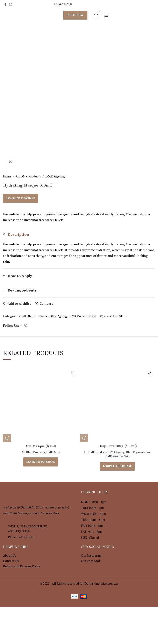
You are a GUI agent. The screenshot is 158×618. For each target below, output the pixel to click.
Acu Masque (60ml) (40, 446)
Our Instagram (91, 555)
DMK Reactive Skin (112, 316)
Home (7, 176)
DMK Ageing (55, 176)
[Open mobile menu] (106, 15)
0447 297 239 (65, 4)
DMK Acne (53, 452)
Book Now (75, 15)
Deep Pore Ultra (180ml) (117, 446)
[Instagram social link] (10, 4)
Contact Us (11, 561)
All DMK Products (28, 176)
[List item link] (40, 537)
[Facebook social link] (5, 4)
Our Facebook (91, 561)
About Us (9, 555)
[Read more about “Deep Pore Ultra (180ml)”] (84, 438)
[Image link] (25, 492)
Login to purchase (20, 198)
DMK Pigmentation (82, 316)
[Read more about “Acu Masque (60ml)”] (7, 438)
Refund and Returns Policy (22, 566)
